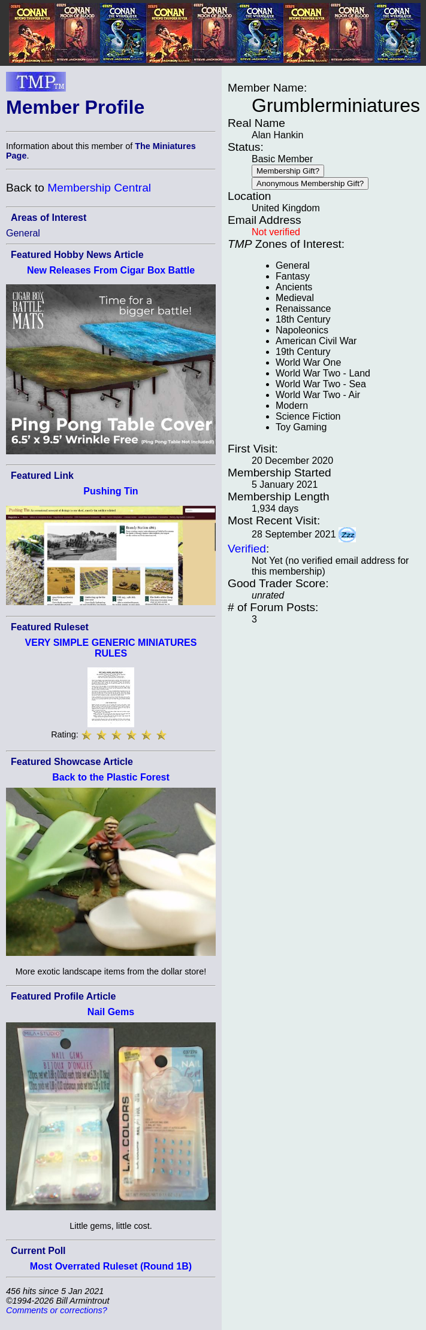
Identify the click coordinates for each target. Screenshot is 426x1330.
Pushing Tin (110, 491)
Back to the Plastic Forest (111, 777)
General (23, 233)
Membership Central (99, 187)
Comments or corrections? (56, 1310)
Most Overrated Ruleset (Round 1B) (111, 1266)
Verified (247, 548)
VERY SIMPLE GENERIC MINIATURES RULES (111, 647)
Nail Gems (110, 1012)
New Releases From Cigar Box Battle (111, 270)
